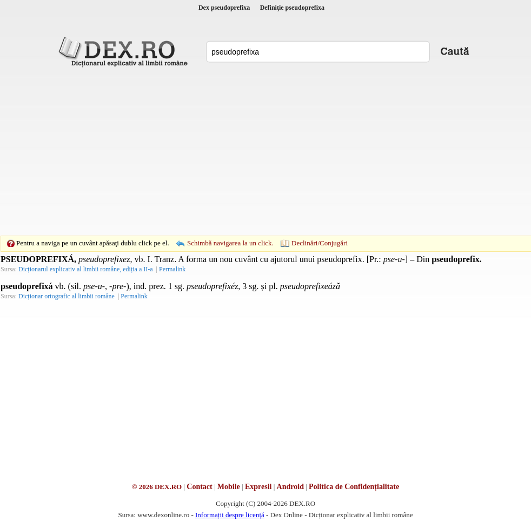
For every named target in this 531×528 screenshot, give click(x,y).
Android (290, 487)
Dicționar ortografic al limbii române (66, 296)
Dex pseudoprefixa (224, 7)
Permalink (172, 269)
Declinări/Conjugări (319, 243)
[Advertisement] (249, 151)
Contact (199, 487)
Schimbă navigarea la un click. (230, 243)
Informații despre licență (229, 515)
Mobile (228, 487)
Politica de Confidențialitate (354, 487)
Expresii (258, 487)
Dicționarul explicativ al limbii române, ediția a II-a (85, 269)
